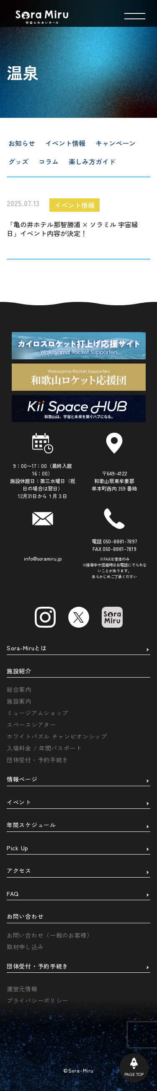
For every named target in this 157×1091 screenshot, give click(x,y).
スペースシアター (31, 724)
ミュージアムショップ (37, 712)
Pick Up (17, 848)
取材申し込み (25, 946)
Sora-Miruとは (27, 648)
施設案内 (19, 701)
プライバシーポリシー (37, 1000)
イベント (19, 802)
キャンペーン (115, 143)
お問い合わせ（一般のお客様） (50, 935)
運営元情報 (22, 988)
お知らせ (21, 143)
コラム (49, 161)
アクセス (19, 871)
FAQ (13, 894)
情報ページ (22, 779)
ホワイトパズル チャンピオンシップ (57, 736)
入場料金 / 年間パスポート (44, 748)
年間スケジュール (31, 825)
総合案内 (19, 689)
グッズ (18, 161)
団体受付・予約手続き (37, 759)
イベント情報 (65, 143)
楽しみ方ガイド (92, 161)
